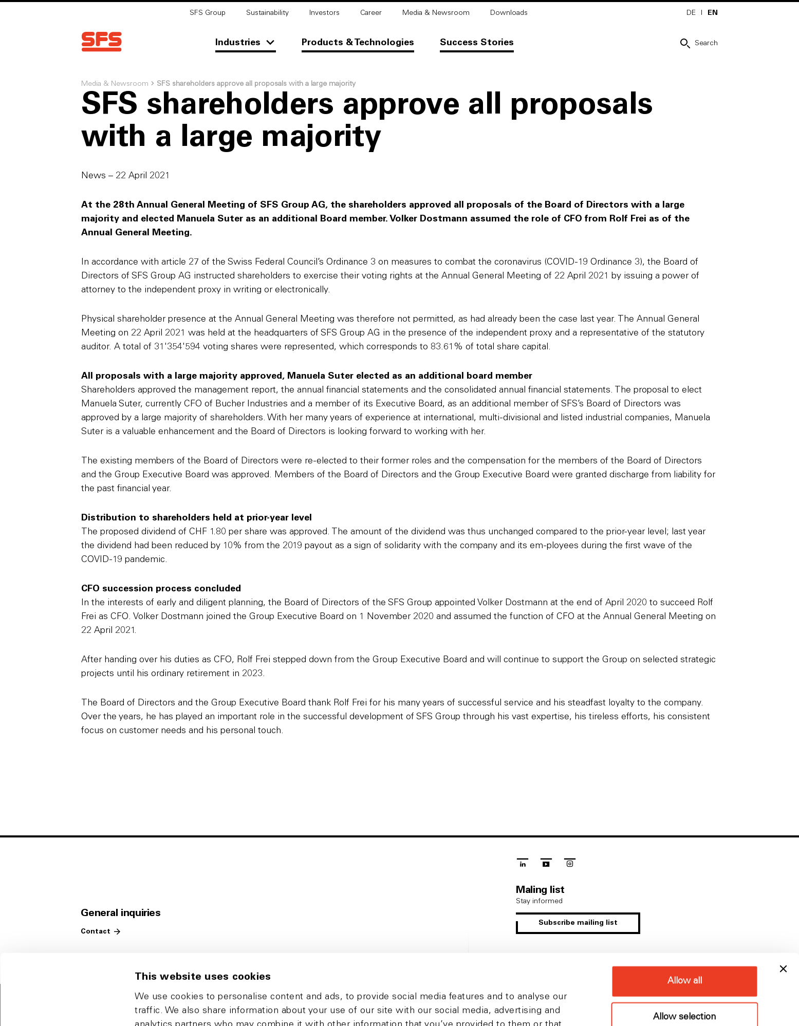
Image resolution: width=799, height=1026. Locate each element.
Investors (324, 12)
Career (371, 12)
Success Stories (477, 42)
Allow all (684, 915)
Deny (684, 985)
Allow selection (684, 951)
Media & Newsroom (436, 12)
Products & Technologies (358, 42)
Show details (539, 1005)
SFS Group (208, 12)
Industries (238, 42)
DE (691, 12)
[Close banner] (783, 902)
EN (713, 12)
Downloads (509, 12)
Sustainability (267, 12)
